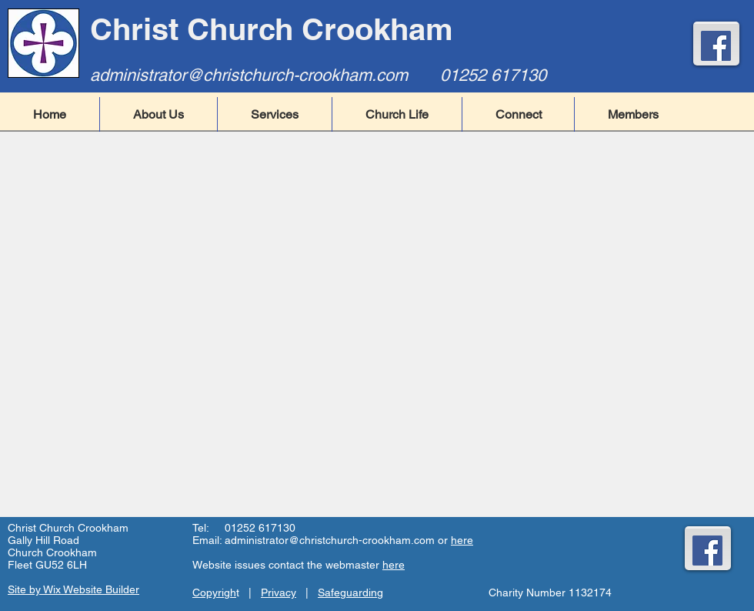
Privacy (278, 592)
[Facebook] (716, 46)
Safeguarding (350, 592)
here (462, 540)
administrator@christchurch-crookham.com (249, 75)
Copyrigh (214, 592)
